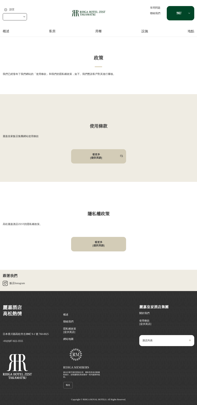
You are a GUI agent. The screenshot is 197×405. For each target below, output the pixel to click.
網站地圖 (68, 339)
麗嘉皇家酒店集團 (154, 307)
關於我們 (144, 313)
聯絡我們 (155, 13)
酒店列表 (147, 340)
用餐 (98, 31)
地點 (191, 31)
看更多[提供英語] (96, 156)
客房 (52, 31)
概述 (6, 31)
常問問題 (155, 7)
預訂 (179, 13)
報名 (68, 385)
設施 (144, 31)
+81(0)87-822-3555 (13, 341)
